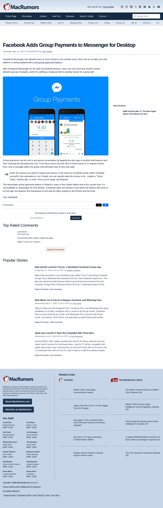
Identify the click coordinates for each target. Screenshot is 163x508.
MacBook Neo (76, 23)
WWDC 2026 (46, 23)
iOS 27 (61, 23)
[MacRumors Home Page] (21, 6)
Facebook (12, 197)
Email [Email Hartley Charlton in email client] (5, 455)
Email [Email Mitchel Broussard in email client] (5, 445)
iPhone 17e (93, 23)
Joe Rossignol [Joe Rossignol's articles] (32, 431)
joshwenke (22, 232)
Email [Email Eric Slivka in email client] (29, 426)
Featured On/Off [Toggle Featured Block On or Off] (9, 495)
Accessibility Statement (11, 491)
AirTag (107, 23)
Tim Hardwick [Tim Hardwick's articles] (32, 440)
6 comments (8, 205)
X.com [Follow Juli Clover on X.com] (10, 435)
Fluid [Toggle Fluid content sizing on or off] (34, 495)
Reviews (70, 16)
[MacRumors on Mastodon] (140, 6)
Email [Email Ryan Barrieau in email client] (29, 465)
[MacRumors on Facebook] (131, 6)
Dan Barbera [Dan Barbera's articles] (7, 460)
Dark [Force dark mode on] (57, 495)
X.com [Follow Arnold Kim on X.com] (10, 426)
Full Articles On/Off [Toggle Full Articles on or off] (24, 495)
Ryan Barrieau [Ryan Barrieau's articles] (32, 460)
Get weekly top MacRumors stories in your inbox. (55, 213)
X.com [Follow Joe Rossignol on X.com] (34, 435)
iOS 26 (134, 23)
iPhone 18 (120, 23)
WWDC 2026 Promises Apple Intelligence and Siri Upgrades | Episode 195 (142, 405)
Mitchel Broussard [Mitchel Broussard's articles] (10, 440)
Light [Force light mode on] (52, 495)
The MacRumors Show (130, 378)
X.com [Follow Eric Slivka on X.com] (34, 426)
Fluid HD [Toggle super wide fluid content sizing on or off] (41, 495)
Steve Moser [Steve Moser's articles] (7, 470)
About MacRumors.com (17, 400)
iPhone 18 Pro (12, 23)
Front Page (11, 16)
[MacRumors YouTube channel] (144, 6)
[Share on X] (99, 205)
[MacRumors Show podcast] (122, 6)
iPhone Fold (29, 23)
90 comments (56, 355)
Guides (43, 16)
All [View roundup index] (158, 23)
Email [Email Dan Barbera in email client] (5, 465)
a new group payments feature (47, 62)
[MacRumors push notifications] (149, 6)
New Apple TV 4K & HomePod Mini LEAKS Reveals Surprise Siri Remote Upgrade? (89, 421)
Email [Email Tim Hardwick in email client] (29, 445)
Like (30, 242)
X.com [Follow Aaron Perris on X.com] (34, 475)
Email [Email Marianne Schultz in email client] (29, 455)
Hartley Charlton (73, 273)
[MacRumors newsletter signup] (158, 6)
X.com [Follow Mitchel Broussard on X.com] (10, 445)
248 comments (56, 325)
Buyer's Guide (86, 16)
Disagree (36, 242)
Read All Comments (55, 249)
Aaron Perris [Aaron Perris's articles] (31, 470)
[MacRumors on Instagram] (126, 6)
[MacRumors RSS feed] (154, 6)
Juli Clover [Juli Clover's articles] (7, 431)
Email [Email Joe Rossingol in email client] (29, 435)
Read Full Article (42, 292)
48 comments (56, 292)
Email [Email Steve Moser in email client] (5, 475)
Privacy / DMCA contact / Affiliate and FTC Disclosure (22, 487)
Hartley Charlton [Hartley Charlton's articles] (9, 450)
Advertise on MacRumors (18, 408)
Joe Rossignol (77, 336)
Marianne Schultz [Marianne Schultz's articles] (33, 450)
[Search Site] (146, 16)
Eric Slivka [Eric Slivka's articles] (31, 421)
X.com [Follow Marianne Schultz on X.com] (34, 455)
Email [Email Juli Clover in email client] (5, 435)
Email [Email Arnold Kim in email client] (5, 426)
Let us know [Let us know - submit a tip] (108, 7)
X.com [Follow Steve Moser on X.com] (10, 475)
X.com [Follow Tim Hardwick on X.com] (34, 445)
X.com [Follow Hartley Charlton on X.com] (10, 455)
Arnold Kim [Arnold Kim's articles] (7, 421)
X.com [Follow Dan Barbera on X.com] (10, 465)
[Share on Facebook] (105, 205)
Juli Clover (47, 51)
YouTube (68, 378)
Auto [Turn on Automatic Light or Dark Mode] (48, 495)
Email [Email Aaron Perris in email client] (29, 475)
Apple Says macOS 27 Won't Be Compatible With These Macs (71, 333)
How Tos (56, 16)
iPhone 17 (147, 23)
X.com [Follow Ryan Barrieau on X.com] (34, 465)
